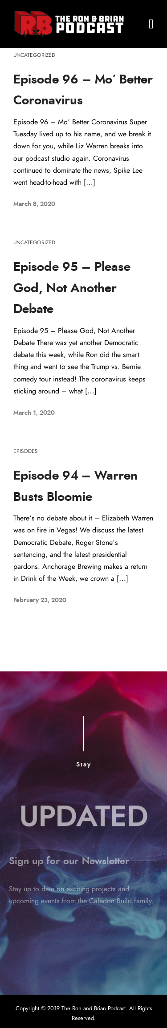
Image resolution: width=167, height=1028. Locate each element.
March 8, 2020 (34, 204)
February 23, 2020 (39, 600)
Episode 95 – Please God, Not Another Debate (71, 288)
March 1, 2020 (34, 413)
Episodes (25, 451)
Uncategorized (34, 55)
